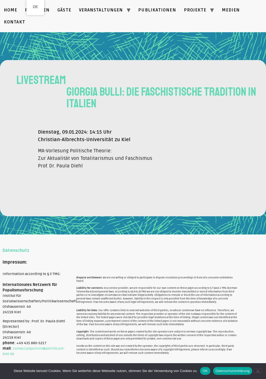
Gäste (64, 10)
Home (10, 10)
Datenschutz (16, 250)
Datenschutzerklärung (233, 371)
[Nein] (257, 370)
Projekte (195, 10)
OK (205, 371)
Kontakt (14, 22)
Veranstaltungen (101, 10)
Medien (231, 10)
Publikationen (157, 10)
